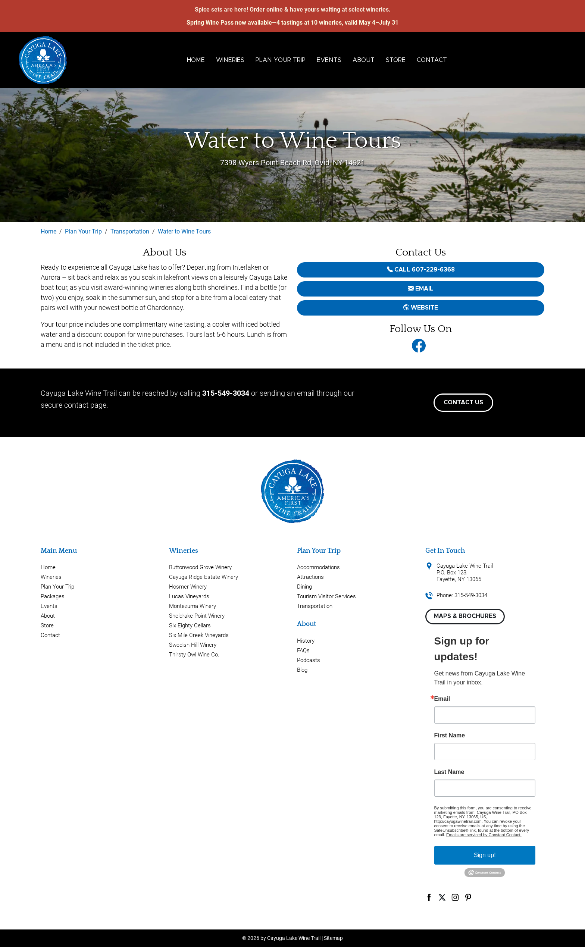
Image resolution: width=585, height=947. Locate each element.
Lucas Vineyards (189, 596)
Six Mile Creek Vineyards (199, 635)
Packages (53, 596)
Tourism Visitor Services (326, 596)
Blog (302, 670)
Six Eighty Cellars (190, 625)
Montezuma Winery (192, 606)
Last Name (449, 772)
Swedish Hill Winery (192, 645)
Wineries (230, 60)
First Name (449, 736)
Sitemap (333, 938)
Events (329, 60)
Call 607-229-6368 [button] (421, 270)
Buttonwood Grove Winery (200, 567)
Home (196, 60)
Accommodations (318, 567)
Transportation (314, 606)
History (306, 640)
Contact (432, 60)
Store (396, 60)
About (364, 60)
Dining (304, 586)
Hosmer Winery (188, 586)
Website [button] (420, 308)
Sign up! (485, 855)
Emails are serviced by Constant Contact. (484, 834)
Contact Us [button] (463, 402)
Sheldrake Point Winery (197, 615)
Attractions (310, 577)
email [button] (421, 289)
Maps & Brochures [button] (465, 616)
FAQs (303, 650)
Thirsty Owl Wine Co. (194, 654)
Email (442, 699)
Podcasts (308, 660)
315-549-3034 (225, 393)
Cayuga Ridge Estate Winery (203, 577)
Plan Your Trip (281, 60)
